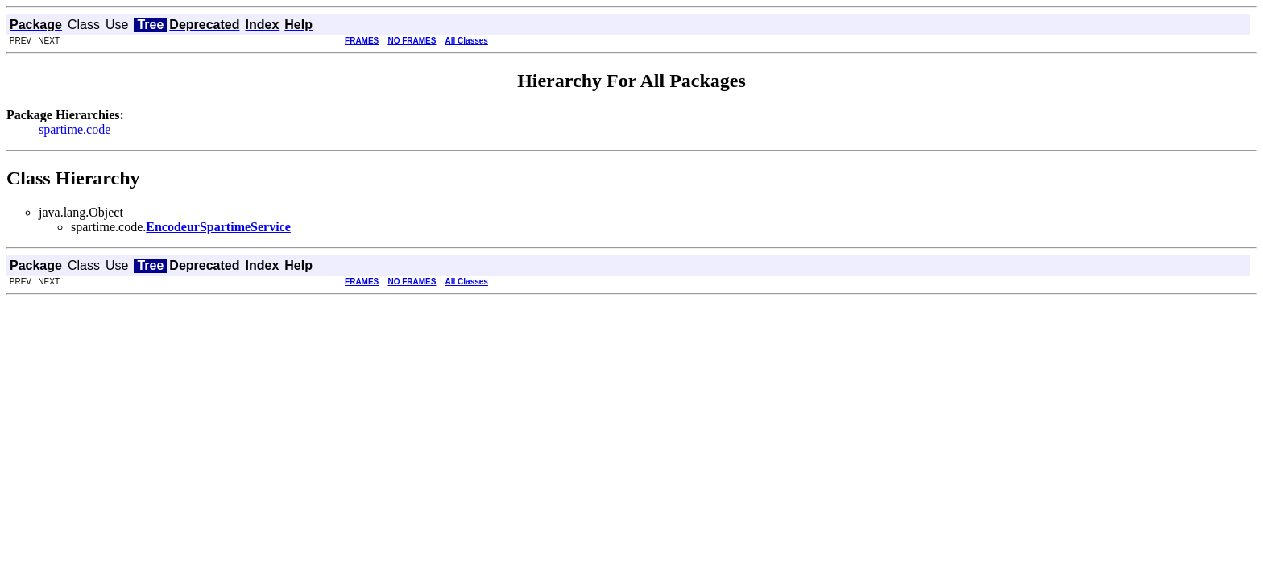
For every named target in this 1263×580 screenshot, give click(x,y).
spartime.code (74, 129)
